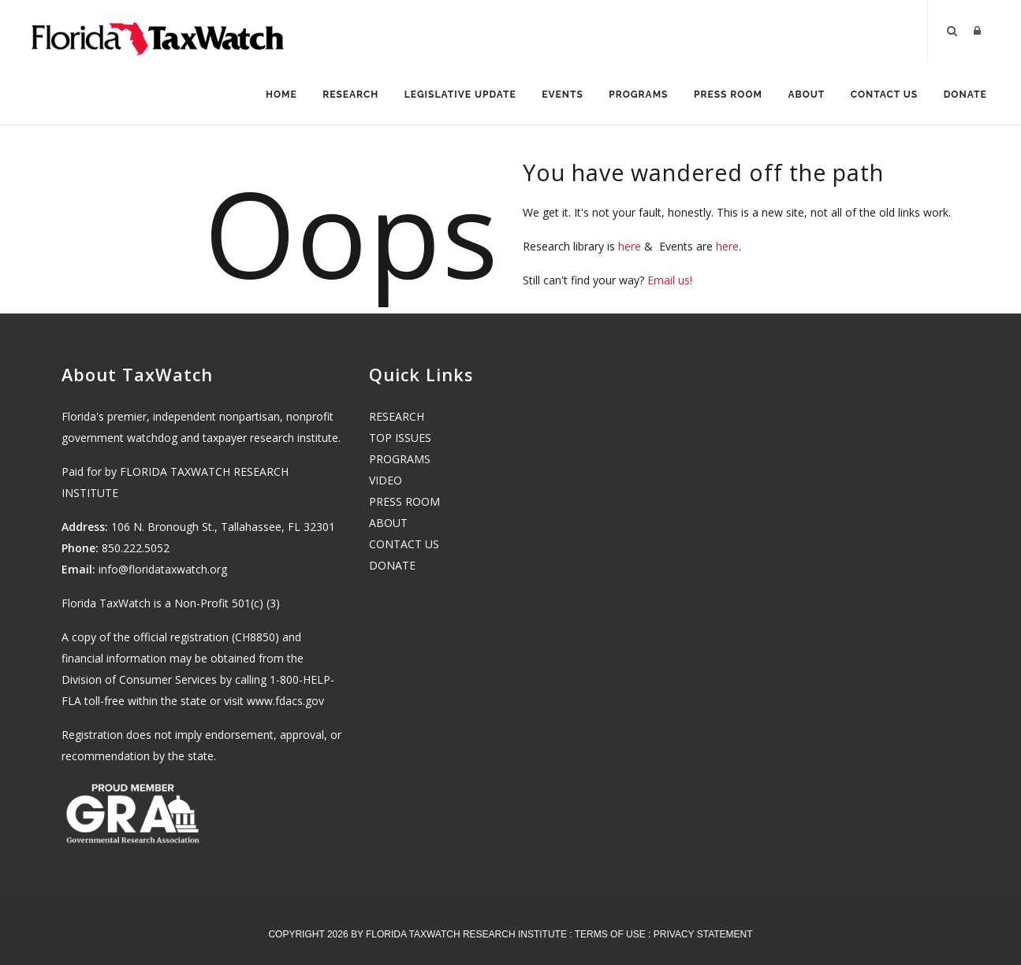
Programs (634, 95)
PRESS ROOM (404, 501)
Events (556, 95)
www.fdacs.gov (285, 700)
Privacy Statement (703, 934)
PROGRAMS (399, 458)
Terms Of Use (610, 934)
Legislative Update (454, 95)
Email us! (669, 281)
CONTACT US (404, 543)
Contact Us (882, 95)
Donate (964, 95)
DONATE (392, 565)
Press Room (725, 95)
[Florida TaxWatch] (158, 31)
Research (343, 95)
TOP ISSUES (400, 437)
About (803, 95)
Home (273, 95)
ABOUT (388, 522)
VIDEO (385, 480)
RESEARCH (396, 416)
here (629, 247)
